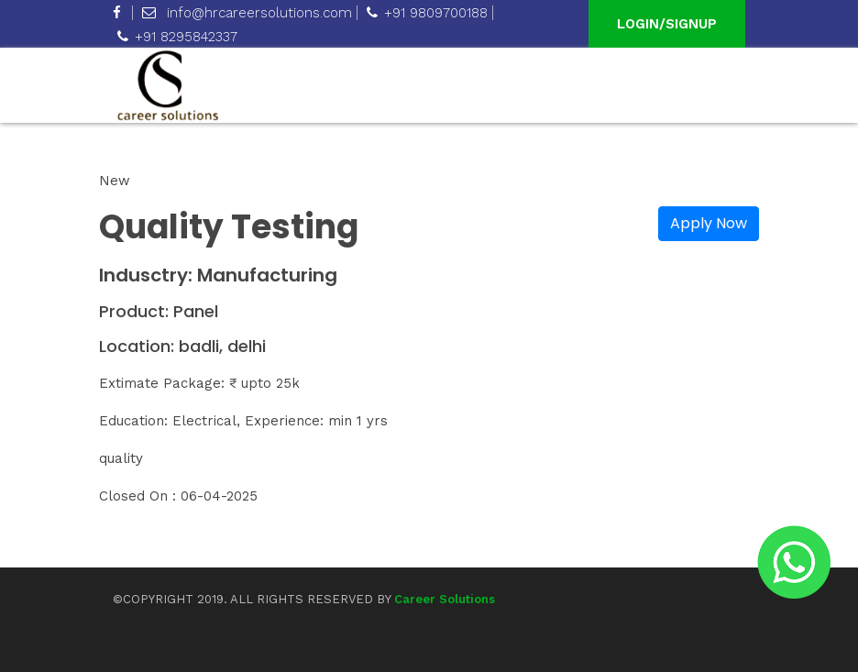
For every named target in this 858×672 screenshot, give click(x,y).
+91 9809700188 (427, 13)
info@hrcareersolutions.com (247, 13)
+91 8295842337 (177, 36)
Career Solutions (444, 599)
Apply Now (708, 223)
